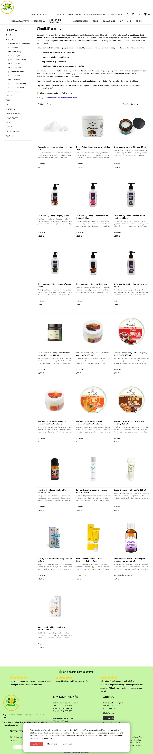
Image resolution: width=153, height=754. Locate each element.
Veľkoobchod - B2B (115, 14)
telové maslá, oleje (16, 87)
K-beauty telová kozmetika (19, 43)
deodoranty (13, 47)
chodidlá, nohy (14, 51)
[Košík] (147, 14)
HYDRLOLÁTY (12, 118)
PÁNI (8, 100)
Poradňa (60, 14)
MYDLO (9, 127)
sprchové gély (14, 79)
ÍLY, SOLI (9, 122)
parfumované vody (16, 71)
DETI (8, 104)
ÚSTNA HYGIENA (13, 131)
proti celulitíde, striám (17, 59)
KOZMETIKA (39, 21)
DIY (121, 21)
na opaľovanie (14, 75)
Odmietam (67, 744)
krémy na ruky (14, 63)
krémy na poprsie (15, 67)
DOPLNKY (10, 136)
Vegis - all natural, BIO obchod (43, 14)
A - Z (129, 21)
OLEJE (95, 21)
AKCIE (139, 21)
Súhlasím (36, 744)
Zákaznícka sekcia (74, 14)
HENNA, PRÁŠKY (13, 113)
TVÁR (8, 35)
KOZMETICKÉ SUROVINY (55, 21)
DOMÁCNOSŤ (109, 21)
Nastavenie (52, 744)
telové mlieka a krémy (17, 83)
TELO (8, 39)
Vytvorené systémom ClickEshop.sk (76, 753)
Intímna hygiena (14, 55)
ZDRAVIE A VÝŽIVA (20, 21)
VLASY (9, 96)
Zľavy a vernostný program (94, 14)
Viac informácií (46, 738)
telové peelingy (14, 91)
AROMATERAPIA (80, 21)
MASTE (9, 109)
